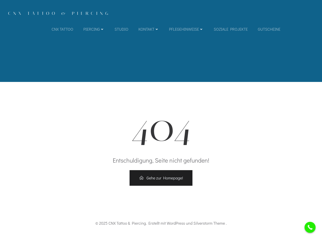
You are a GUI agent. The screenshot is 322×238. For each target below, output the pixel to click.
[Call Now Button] (310, 227)
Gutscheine (269, 29)
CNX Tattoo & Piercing (59, 13)
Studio (121, 29)
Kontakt (148, 29)
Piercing (93, 29)
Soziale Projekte (231, 29)
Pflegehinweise (186, 29)
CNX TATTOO (62, 29)
